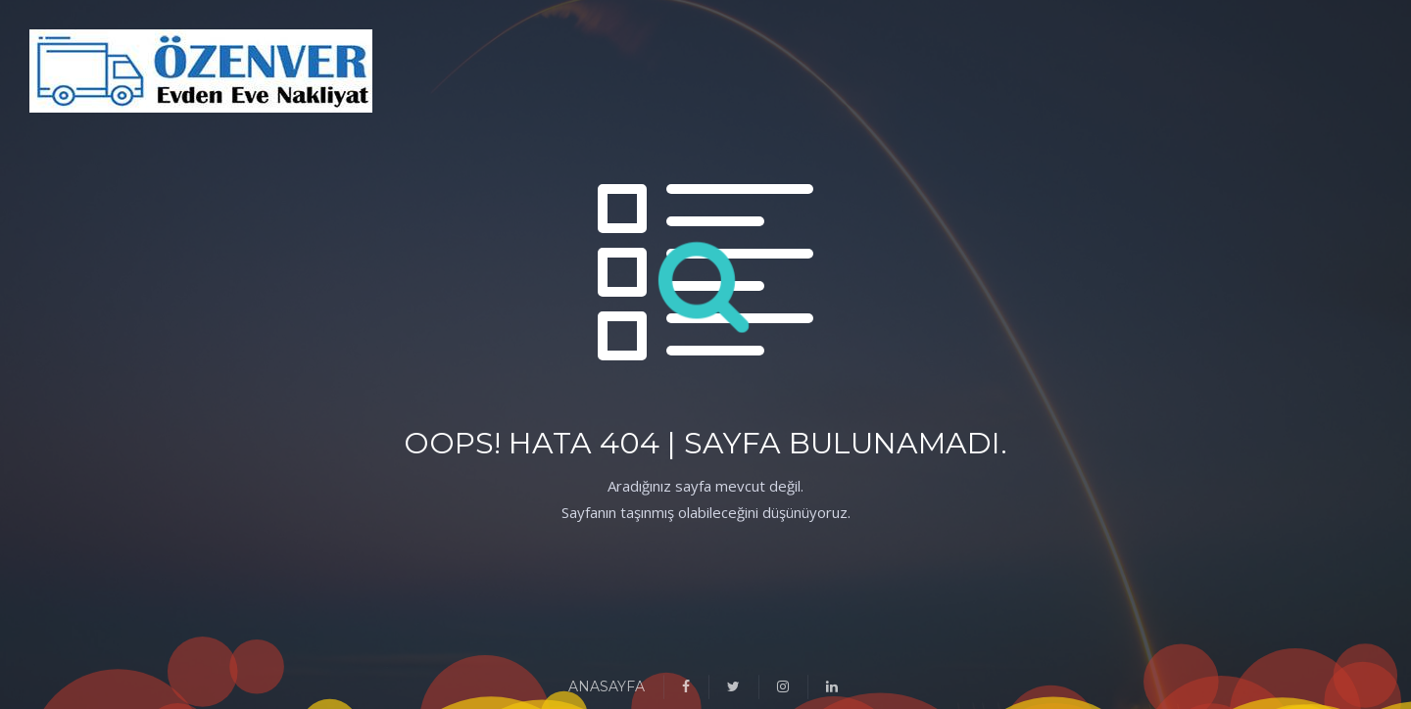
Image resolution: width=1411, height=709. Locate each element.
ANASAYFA (606, 686)
